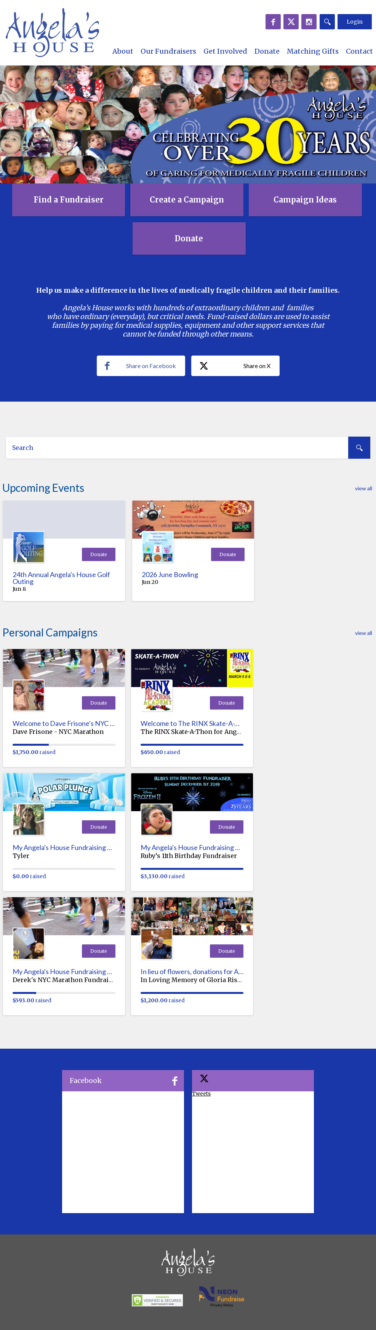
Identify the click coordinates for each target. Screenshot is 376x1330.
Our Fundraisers (168, 51)
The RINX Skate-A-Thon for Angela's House (206, 731)
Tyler (21, 856)
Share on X (234, 366)
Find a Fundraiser (69, 199)
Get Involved (225, 51)
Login (355, 21)
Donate (267, 51)
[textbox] (188, 448)
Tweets (201, 1094)
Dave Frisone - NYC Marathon (58, 731)
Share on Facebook (140, 366)
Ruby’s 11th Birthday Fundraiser (189, 856)
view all (363, 488)
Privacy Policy (221, 1305)
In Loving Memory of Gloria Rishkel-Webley (208, 980)
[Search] (327, 21)
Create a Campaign (187, 199)
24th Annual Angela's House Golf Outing (61, 577)
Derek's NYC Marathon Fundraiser (65, 980)
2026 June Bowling (170, 574)
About (122, 51)
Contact (359, 51)
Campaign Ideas (305, 199)
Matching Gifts (313, 51)
